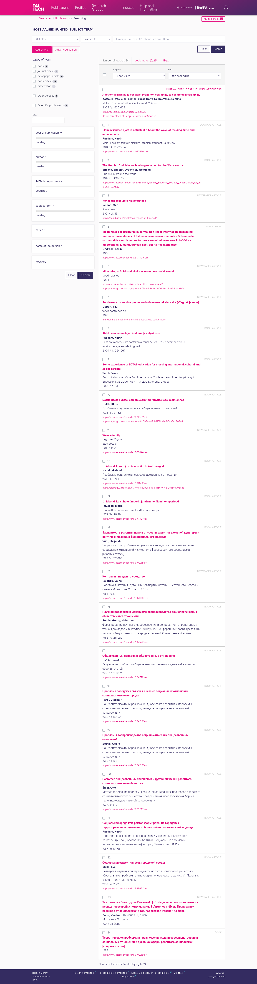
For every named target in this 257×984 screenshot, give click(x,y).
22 (109, 857)
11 (108, 430)
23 (109, 897)
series (41, 230)
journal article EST (179, 89)
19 (108, 730)
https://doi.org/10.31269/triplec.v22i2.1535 (124, 111)
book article (47, 81)
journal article (48, 71)
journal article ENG (207, 89)
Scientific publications (53, 105)
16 (108, 607)
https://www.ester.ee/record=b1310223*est (124, 562)
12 (108, 461)
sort (170, 69)
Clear (203, 49)
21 (108, 818)
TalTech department (50, 181)
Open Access (48, 96)
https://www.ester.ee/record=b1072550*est (125, 151)
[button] (225, 7)
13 (108, 496)
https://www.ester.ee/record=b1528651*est (124, 888)
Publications (62, 18)
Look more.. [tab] (146, 60)
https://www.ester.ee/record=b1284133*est (124, 721)
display (117, 69)
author (41, 157)
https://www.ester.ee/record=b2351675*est (125, 642)
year (35, 115)
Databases (45, 18)
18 (108, 686)
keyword (43, 261)
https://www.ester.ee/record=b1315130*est (124, 518)
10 (108, 395)
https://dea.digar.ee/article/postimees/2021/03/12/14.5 (130, 218)
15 (108, 571)
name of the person (50, 246)
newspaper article (51, 76)
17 (108, 650)
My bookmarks (213, 19)
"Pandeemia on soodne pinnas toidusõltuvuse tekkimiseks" (134, 319)
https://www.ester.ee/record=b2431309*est (125, 257)
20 (109, 774)
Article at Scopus (146, 116)
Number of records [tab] (115, 60)
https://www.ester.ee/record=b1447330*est (125, 598)
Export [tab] (167, 60)
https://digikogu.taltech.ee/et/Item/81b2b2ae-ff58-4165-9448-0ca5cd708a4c (143, 421)
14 (108, 527)
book (43, 66)
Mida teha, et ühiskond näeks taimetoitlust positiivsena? (132, 284)
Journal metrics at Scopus (118, 116)
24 (109, 932)
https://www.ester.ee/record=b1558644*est (125, 452)
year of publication (49, 132)
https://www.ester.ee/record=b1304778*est (125, 677)
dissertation (47, 86)
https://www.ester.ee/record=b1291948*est (124, 417)
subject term (45, 206)
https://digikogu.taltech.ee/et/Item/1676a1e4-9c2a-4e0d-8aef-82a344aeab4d (143, 288)
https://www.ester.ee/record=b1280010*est (125, 809)
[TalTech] (38, 7)
